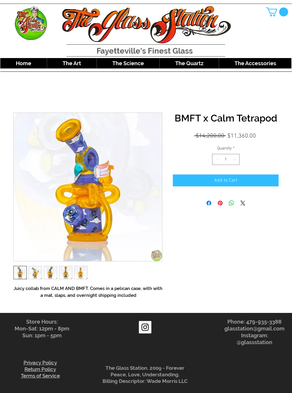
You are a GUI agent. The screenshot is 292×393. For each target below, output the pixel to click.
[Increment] (235, 159)
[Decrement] (216, 159)
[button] (277, 11)
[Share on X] (242, 203)
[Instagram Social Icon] (145, 327)
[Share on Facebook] (208, 203)
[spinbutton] (225, 159)
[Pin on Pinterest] (220, 203)
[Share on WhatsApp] (231, 203)
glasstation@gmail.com (254, 328)
